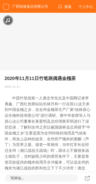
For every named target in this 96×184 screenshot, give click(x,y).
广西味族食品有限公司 (30, 6)
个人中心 (86, 7)
